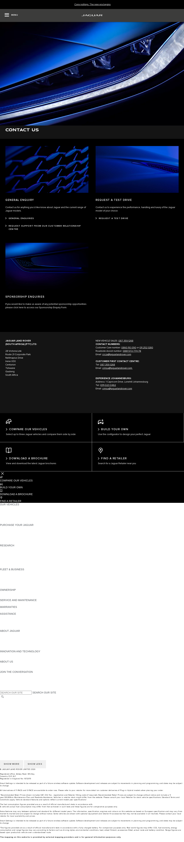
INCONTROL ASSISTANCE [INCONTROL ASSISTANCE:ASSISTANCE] (16, 627)
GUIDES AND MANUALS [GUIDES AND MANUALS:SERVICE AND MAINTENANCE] (14, 607)
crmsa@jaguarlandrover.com (117, 368)
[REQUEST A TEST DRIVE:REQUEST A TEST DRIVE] (112, 218)
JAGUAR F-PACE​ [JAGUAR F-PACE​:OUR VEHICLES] (10, 511)
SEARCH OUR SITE (44, 696)
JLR (2, 668)
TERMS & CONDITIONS (14, 710)
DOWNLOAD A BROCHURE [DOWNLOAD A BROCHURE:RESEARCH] (16, 552)
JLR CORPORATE (10, 721)
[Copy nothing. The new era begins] (92, 4)
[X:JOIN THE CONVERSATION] (2, 692)
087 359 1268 (125, 341)
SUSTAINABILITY (10, 672)
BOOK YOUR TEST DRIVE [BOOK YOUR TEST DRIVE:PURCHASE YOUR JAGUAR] (15, 538)
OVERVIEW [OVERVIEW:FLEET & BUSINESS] (7, 576)
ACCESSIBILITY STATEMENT (17, 724)
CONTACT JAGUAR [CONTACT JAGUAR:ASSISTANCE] (11, 620)
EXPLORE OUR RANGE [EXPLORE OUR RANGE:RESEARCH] (14, 559)
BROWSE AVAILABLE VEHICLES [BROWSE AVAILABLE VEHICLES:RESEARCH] (19, 566)
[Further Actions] (2, 477)
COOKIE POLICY (10, 727)
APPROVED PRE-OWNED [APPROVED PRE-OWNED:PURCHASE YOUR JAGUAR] (15, 535)
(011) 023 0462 (108, 385)
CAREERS (6, 707)
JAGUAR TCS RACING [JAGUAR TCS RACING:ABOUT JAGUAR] (13, 644)
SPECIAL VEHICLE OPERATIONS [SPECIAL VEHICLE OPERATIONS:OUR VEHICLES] (20, 514)
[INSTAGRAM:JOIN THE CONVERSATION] (9, 678)
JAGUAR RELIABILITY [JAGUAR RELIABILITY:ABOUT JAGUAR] (13, 648)
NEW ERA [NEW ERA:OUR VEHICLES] (6, 525)
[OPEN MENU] (11, 15)
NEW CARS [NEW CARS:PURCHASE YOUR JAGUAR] (7, 532)
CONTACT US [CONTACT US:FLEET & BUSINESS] (8, 590)
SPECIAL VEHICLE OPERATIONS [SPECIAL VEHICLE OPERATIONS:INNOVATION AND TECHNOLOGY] (20, 661)
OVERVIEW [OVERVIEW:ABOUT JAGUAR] (7, 637)
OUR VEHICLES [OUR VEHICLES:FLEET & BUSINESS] (9, 579)
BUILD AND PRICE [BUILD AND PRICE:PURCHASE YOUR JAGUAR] (11, 542)
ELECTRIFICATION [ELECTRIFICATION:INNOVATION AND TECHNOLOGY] (11, 658)
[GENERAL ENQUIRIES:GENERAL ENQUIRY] (19, 218)
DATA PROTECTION (12, 717)
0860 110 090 (128, 348)
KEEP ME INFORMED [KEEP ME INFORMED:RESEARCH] (13, 555)
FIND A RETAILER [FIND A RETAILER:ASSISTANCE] (10, 624)
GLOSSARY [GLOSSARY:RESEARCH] (7, 562)
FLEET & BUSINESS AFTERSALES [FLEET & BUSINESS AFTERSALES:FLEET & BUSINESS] (21, 586)
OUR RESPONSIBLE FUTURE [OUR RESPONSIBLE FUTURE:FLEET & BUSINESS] (18, 583)
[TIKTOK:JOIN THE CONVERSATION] (6, 682)
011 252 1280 (146, 348)
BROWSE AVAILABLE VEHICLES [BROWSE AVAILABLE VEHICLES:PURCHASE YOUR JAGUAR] (19, 545)
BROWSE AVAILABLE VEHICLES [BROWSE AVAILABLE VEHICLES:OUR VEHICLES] (19, 521)
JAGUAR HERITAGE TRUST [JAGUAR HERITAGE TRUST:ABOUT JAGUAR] (16, 651)
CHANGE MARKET (11, 703)
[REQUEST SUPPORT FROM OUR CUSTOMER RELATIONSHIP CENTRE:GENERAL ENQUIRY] (46, 227)
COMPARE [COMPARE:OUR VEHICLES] (6, 518)
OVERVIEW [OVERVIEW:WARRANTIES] (7, 614)
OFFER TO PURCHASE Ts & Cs (19, 714)
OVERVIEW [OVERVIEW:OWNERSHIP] (7, 596)
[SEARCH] (2, 700)
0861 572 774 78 (132, 351)
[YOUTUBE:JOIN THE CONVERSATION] (7, 685)
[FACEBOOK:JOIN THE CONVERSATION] (8, 689)
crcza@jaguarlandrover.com (116, 354)
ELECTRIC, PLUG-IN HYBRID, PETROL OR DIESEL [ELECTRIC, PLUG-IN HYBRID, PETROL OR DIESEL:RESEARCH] (30, 569)
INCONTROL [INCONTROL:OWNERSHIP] (7, 600)
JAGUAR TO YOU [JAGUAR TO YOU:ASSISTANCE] (10, 631)
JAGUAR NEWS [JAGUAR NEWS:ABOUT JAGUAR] (9, 641)
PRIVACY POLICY (10, 731)
